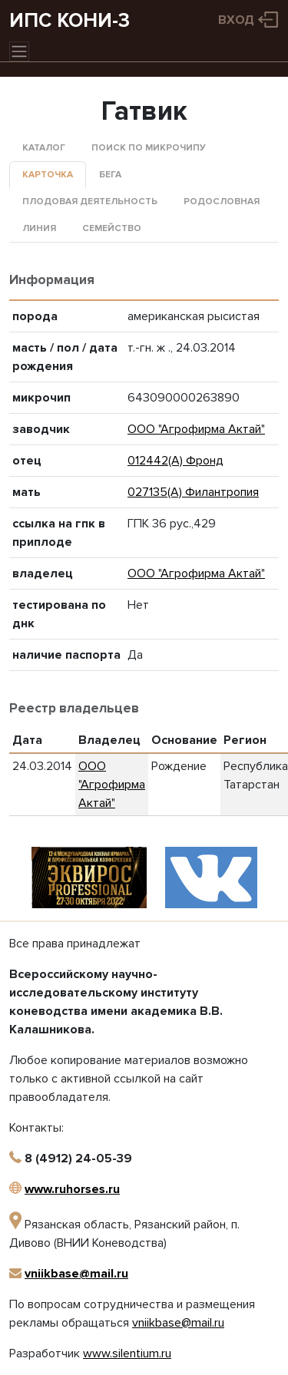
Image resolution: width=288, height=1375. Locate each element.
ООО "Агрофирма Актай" (196, 429)
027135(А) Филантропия (193, 492)
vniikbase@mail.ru (76, 1273)
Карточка (47, 174)
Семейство (111, 228)
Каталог (43, 148)
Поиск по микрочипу (148, 148)
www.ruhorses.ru (72, 1189)
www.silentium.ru (127, 1353)
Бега (110, 174)
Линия (39, 228)
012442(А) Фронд (175, 460)
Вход (236, 20)
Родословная (222, 201)
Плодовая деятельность (89, 201)
